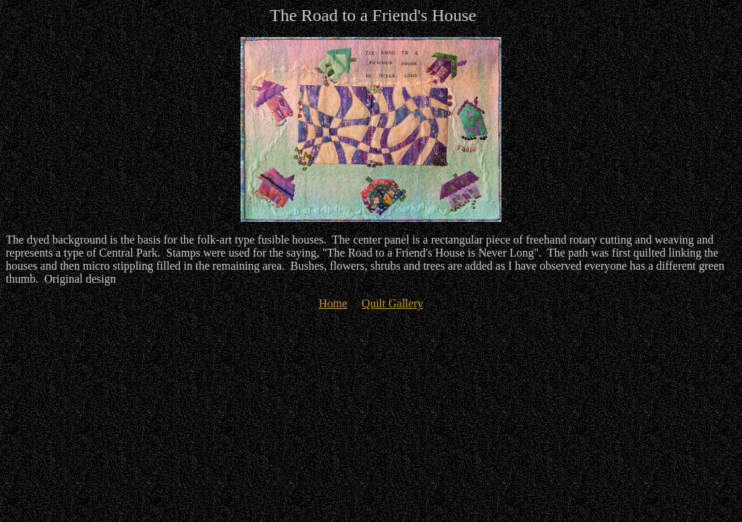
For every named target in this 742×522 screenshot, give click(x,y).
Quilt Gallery (392, 303)
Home (333, 303)
